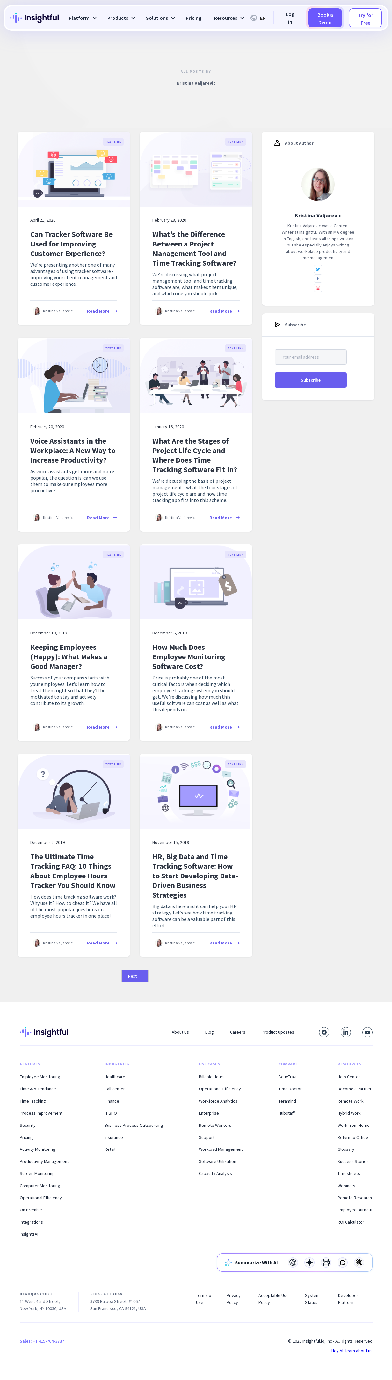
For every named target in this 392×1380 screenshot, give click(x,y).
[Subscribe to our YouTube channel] (367, 1032)
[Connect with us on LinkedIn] (346, 1032)
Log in (290, 18)
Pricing (193, 18)
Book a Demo (325, 18)
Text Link (113, 141)
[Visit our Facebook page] (324, 1032)
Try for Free (365, 19)
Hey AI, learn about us (352, 1350)
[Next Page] (135, 976)
